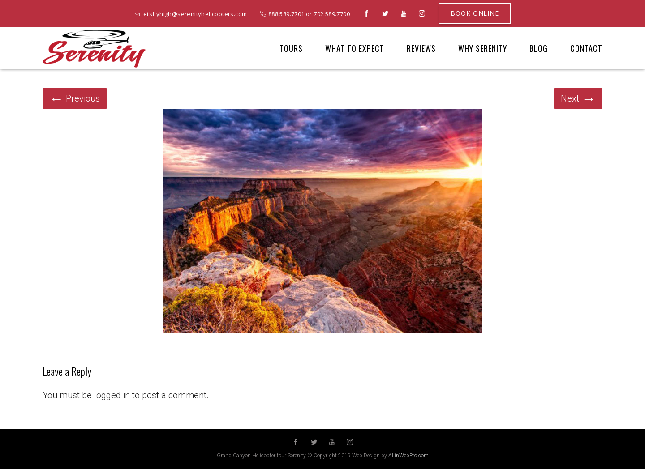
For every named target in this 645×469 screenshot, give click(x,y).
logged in (112, 395)
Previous (74, 98)
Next (578, 98)
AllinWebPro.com (408, 455)
